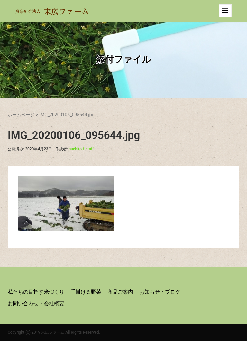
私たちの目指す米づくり (36, 292)
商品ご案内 (120, 292)
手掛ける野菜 (85, 292)
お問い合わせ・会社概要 (36, 303)
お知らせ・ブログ (159, 292)
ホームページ (21, 114)
